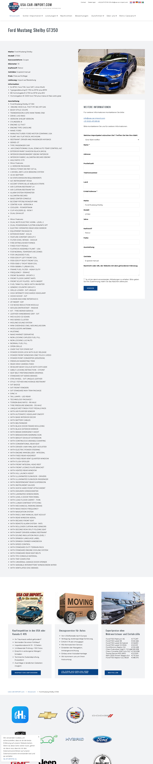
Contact (83, 2)
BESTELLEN (113, 673)
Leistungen (50, 16)
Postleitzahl (89, 163)
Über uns (111, 16)
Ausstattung (89, 247)
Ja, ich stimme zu (10, 759)
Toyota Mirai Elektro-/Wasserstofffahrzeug (68, 757)
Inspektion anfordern (26, 673)
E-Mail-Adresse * (90, 191)
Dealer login (92, 2)
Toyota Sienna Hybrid (61, 752)
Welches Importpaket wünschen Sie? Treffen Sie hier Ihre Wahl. (111, 135)
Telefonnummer (90, 173)
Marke (86, 201)
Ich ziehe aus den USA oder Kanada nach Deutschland (75, 672)
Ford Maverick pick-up (62, 754)
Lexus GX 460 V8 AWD (62, 738)
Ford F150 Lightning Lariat (108, 741)
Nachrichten (66, 16)
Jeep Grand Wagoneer (62, 749)
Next (141, 69)
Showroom (15, 16)
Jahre (86, 219)
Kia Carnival (103, 749)
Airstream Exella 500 (106, 754)
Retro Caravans (126, 16)
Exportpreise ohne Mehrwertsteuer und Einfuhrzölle (117, 634)
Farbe (86, 238)
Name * (87, 145)
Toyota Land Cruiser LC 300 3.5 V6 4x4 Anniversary (116, 746)
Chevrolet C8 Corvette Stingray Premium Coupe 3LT (71, 759)
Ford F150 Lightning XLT (62, 741)
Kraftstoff (88, 229)
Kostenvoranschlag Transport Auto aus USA (114, 762)
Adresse (87, 154)
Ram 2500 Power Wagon (108, 757)
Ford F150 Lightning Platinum (64, 744)
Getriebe (87, 256)
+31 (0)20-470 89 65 (92, 121)
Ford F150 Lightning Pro (107, 738)
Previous (81, 69)
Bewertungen (81, 16)
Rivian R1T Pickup (105, 744)
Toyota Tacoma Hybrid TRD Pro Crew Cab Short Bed (71, 736)
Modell (86, 210)
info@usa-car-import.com (94, 118)
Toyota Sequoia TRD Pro (62, 746)
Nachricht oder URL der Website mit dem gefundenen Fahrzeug (110, 266)
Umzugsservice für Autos (72, 630)
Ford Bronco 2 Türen (106, 752)
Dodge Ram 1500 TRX (107, 759)
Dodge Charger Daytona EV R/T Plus (111, 736)
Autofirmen (96, 16)
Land (86, 182)
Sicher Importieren (32, 16)
